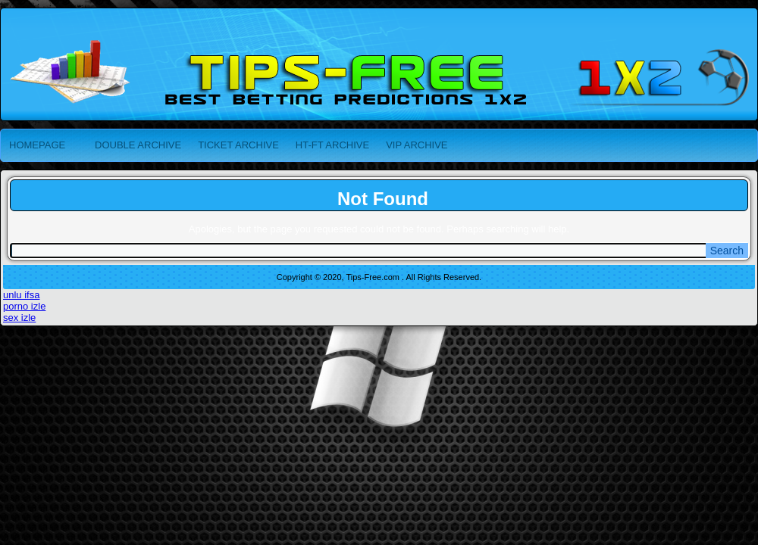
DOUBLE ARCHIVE (138, 145)
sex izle (19, 317)
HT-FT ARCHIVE (332, 145)
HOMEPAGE (37, 145)
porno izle (24, 306)
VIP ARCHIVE (416, 145)
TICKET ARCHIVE (238, 145)
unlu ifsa (21, 295)
